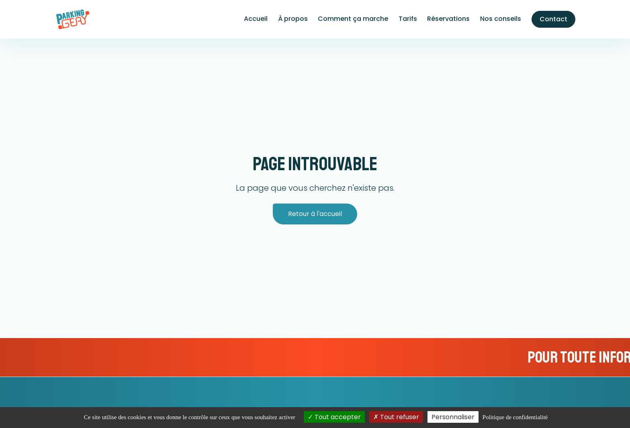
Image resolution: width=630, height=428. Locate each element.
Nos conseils (500, 18)
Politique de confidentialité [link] (515, 417)
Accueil (256, 18)
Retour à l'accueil (315, 213)
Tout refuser (396, 417)
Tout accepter (334, 417)
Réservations (448, 18)
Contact (553, 19)
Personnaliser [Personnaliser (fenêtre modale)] (453, 417)
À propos (293, 18)
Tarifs (408, 18)
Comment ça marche (353, 18)
